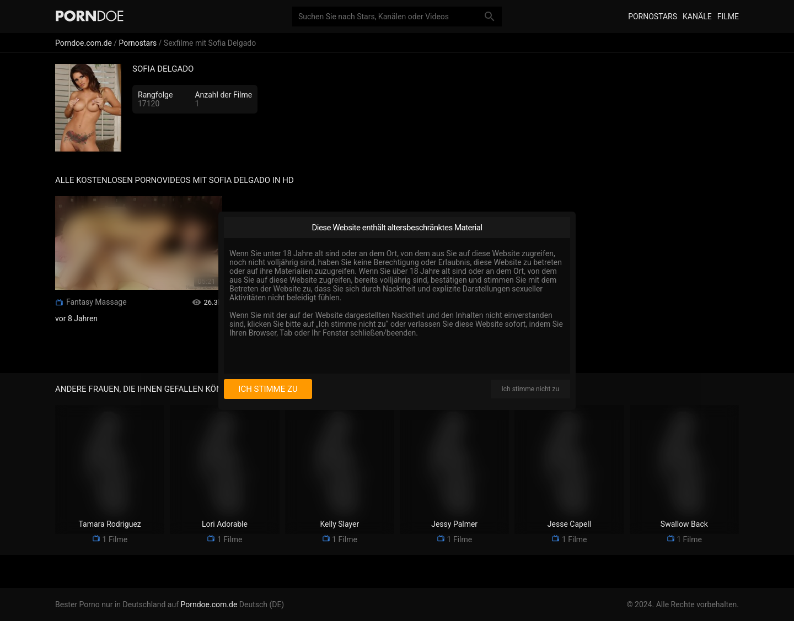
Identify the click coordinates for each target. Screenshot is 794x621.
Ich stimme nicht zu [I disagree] (530, 389)
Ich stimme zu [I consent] (267, 389)
